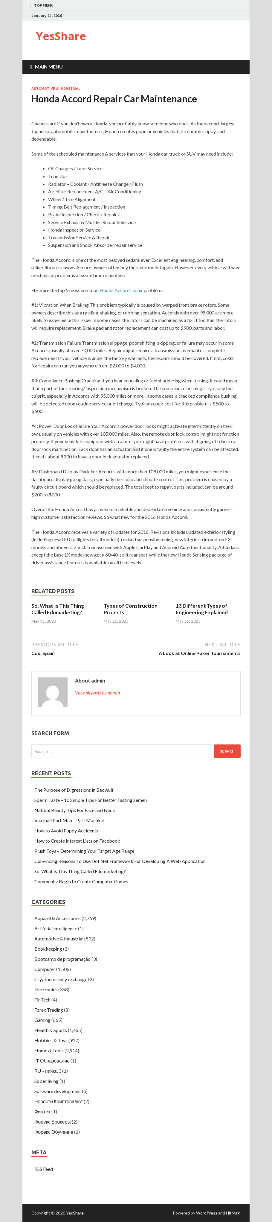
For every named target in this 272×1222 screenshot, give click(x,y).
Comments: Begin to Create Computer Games (81, 881)
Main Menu (49, 66)
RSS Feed (43, 1169)
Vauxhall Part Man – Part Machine (69, 820)
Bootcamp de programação (62, 959)
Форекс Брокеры (52, 1121)
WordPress (206, 1212)
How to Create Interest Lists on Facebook (77, 840)
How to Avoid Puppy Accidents (66, 830)
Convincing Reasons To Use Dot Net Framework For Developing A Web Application (120, 861)
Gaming (42, 1020)
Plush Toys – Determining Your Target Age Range (84, 851)
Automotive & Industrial (55, 88)
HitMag (233, 1212)
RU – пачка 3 (47, 1071)
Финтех (42, 1111)
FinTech (42, 999)
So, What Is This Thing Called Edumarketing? (57, 609)
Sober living (46, 1081)
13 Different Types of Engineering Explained (202, 609)
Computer (44, 969)
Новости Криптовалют (58, 1101)
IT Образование (52, 1060)
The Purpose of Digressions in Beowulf (74, 790)
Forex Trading (48, 1010)
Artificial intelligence (55, 928)
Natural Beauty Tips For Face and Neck (74, 810)
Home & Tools (49, 1050)
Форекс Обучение (53, 1132)
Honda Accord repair (121, 290)
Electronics (45, 989)
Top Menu (44, 5)
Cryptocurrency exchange (60, 979)
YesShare (61, 36)
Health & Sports (50, 1030)
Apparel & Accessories (57, 918)
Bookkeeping (48, 949)
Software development (57, 1091)
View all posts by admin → (100, 692)
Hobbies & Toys (51, 1040)
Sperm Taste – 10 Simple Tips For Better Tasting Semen (90, 800)
